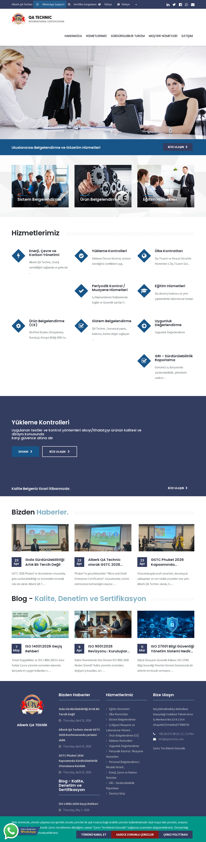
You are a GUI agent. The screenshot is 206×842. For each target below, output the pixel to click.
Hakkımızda (73, 36)
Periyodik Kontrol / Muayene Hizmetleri (110, 287)
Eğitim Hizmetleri (160, 199)
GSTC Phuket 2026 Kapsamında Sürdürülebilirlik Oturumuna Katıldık (169, 562)
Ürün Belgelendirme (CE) (46, 322)
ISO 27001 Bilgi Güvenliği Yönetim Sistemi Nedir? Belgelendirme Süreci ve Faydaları (172, 649)
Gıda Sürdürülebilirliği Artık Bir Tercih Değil (44, 562)
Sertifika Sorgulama (81, 4)
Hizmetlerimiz (96, 36)
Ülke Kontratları (169, 250)
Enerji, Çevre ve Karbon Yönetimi (44, 252)
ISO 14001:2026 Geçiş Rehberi (43, 649)
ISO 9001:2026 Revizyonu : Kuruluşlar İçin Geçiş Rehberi (107, 649)
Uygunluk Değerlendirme (168, 322)
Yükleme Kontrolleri (109, 250)
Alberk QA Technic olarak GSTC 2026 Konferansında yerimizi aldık (109, 562)
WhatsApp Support (53, 4)
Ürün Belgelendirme (100, 199)
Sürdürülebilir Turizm (128, 36)
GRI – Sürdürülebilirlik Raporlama (174, 358)
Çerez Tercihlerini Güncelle (169, 748)
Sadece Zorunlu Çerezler (135, 834)
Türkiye (129, 4)
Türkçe (108, 4)
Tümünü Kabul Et (93, 834)
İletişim (187, 36)
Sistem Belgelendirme (39, 199)
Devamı (25, 451)
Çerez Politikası (175, 834)
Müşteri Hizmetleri (163, 36)
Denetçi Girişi (117, 793)
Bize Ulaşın (178, 147)
